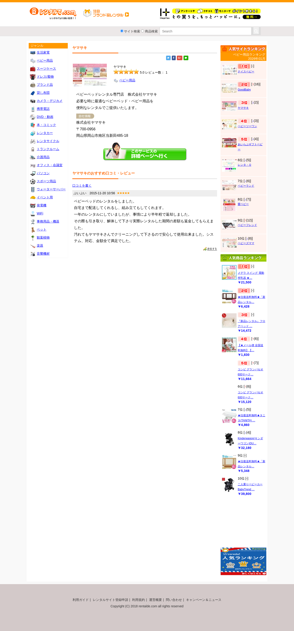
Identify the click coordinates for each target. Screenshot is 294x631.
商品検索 (151, 31)
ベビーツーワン (247, 126)
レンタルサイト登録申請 (110, 600)
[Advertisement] (243, 524)
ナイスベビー (246, 71)
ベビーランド (246, 185)
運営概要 (155, 600)
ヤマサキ (243, 107)
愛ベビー (243, 204)
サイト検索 (132, 31)
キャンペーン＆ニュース (203, 600)
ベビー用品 (124, 80)
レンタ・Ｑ (244, 164)
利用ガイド (81, 600)
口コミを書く (82, 185)
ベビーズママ (246, 243)
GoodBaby (244, 89)
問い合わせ (174, 600)
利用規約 (138, 600)
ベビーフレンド (247, 225)
